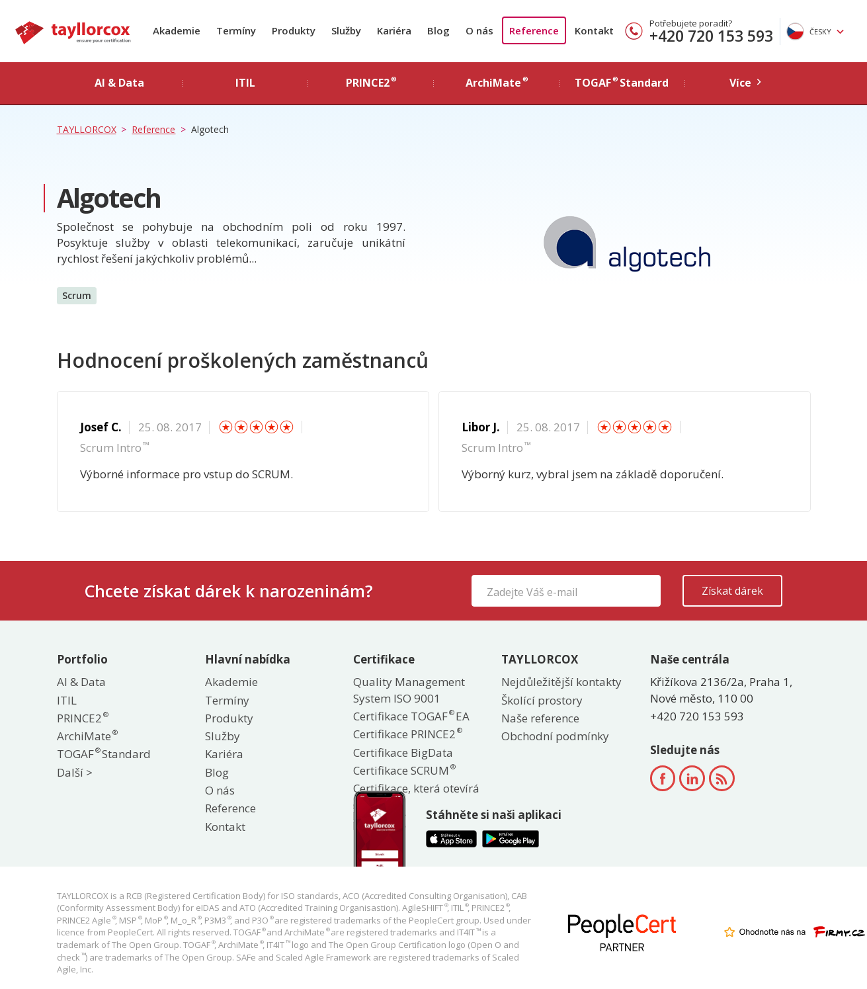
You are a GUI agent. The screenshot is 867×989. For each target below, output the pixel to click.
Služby (346, 30)
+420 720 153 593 (711, 35)
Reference (534, 30)
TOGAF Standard (104, 753)
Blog (438, 30)
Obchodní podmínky (555, 736)
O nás (479, 30)
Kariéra (394, 30)
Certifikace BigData (403, 752)
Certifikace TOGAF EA (411, 716)
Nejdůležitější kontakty (561, 681)
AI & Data (81, 681)
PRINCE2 (82, 718)
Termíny (236, 30)
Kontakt (594, 30)
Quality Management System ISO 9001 (409, 689)
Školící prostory (542, 700)
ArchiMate (86, 736)
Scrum (76, 295)
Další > (75, 772)
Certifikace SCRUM (403, 770)
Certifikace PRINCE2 (407, 734)
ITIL (67, 700)
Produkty (293, 30)
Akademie (176, 30)
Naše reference (540, 718)
